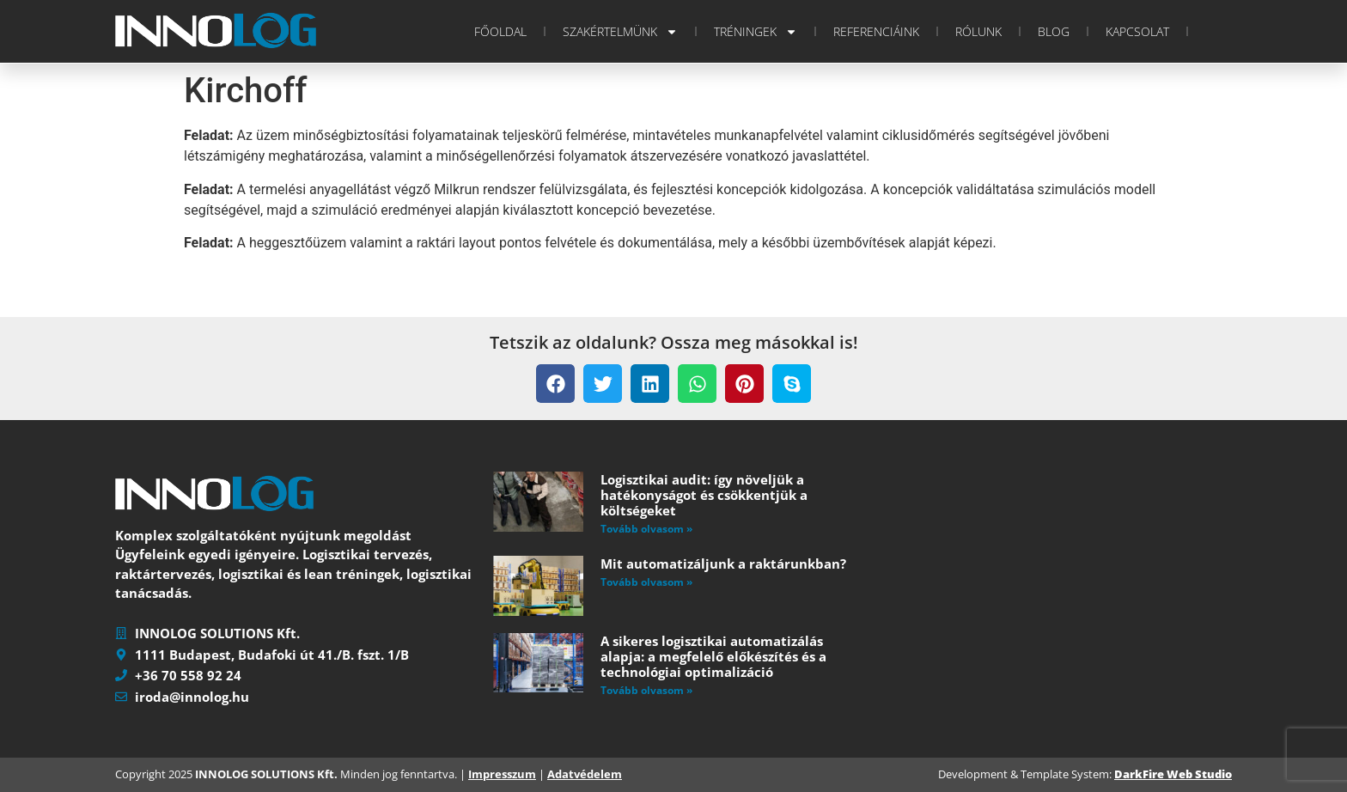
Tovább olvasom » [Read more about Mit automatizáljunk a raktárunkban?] (646, 582)
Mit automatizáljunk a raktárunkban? (723, 563)
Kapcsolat (1137, 31)
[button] (555, 383)
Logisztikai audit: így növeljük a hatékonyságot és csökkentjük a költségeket (704, 495)
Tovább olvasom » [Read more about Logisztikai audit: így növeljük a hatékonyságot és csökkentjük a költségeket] (646, 528)
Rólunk (978, 31)
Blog (1054, 31)
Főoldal (500, 31)
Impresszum (502, 774)
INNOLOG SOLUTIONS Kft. (266, 774)
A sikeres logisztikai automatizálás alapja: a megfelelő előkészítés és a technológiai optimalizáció (713, 656)
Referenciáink (876, 31)
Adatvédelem (584, 774)
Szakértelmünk (620, 32)
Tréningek (755, 32)
